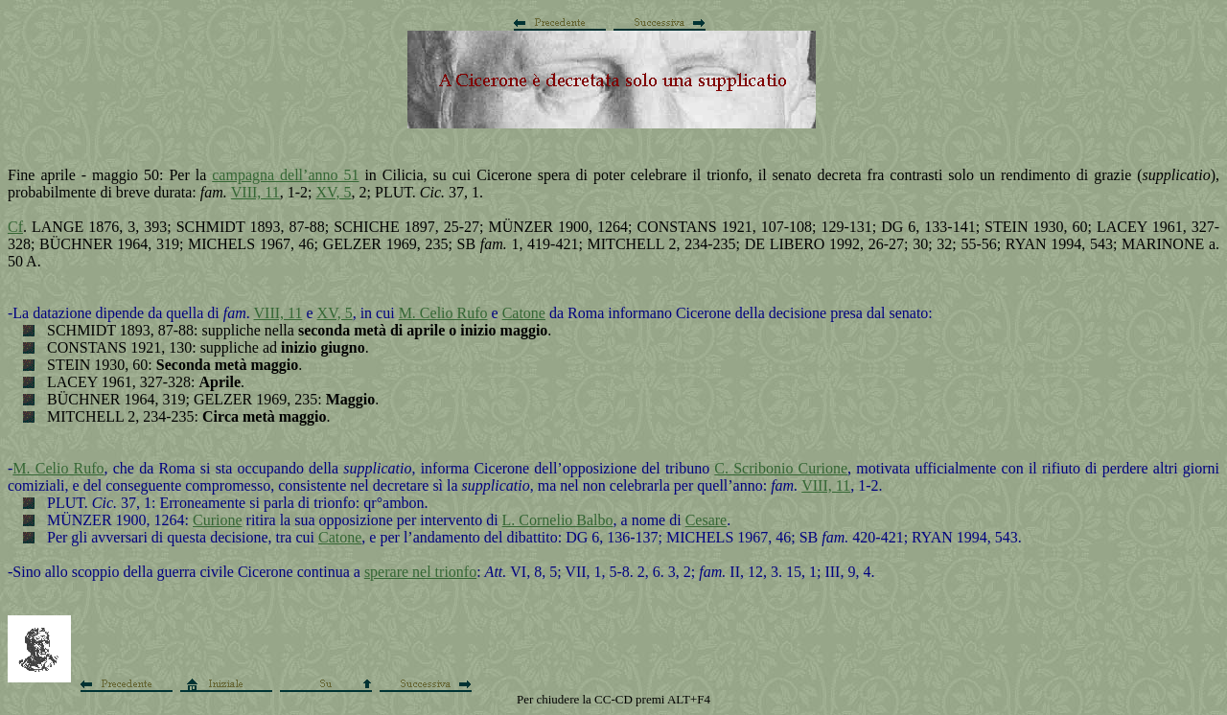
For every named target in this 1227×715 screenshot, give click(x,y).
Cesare (706, 520)
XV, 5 (334, 192)
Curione (218, 520)
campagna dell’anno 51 (285, 175)
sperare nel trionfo (420, 572)
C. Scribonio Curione (780, 468)
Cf (15, 227)
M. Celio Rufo (443, 313)
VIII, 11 (255, 192)
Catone (523, 313)
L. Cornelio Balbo (558, 520)
